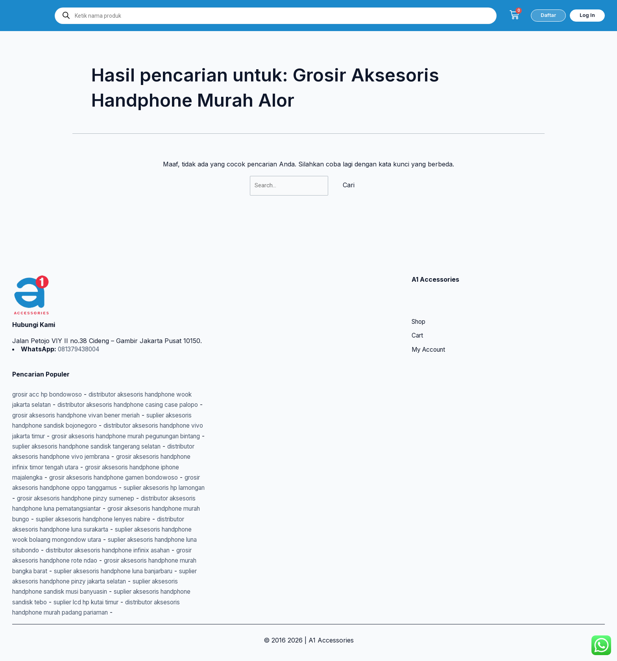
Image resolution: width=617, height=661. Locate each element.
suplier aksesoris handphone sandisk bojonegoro (85, 394)
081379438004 (80, 318)
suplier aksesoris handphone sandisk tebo (75, 592)
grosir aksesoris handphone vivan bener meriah (127, 384)
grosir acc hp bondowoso (50, 363)
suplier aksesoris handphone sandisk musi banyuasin (119, 581)
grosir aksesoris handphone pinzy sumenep (123, 478)
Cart (418, 305)
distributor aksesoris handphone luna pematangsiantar (93, 488)
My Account (430, 319)
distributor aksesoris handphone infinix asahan (118, 540)
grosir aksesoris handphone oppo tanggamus (80, 467)
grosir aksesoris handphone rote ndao (69, 550)
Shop (420, 291)
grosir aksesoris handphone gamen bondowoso (123, 457)
